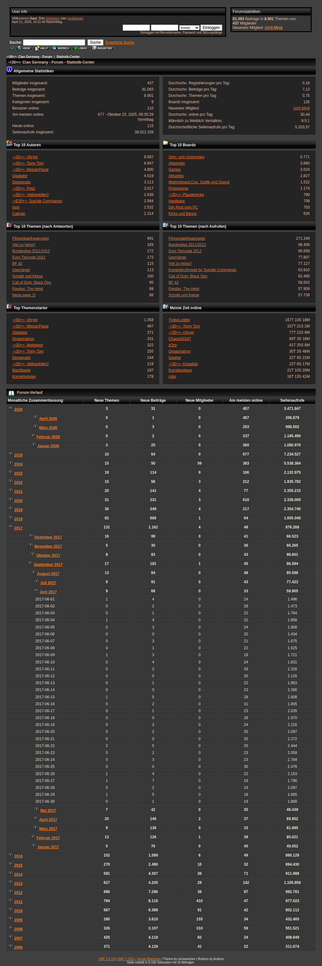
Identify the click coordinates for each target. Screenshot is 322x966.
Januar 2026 (48, 446)
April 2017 (48, 820)
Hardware (177, 201)
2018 (18, 519)
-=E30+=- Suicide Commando (37, 201)
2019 (18, 510)
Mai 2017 (48, 810)
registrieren (75, 18)
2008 (18, 929)
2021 (18, 491)
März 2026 (48, 428)
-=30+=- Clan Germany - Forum (29, 57)
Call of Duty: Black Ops (31, 282)
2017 (18, 528)
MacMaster (21, 370)
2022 (18, 482)
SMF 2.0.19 (106, 959)
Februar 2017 (48, 838)
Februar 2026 (48, 437)
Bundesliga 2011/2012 (31, 251)
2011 (18, 902)
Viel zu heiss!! (24, 245)
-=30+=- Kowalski (183, 364)
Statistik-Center (68, 57)
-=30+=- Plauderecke (186, 195)
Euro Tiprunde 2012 (28, 257)
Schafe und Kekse (27, 276)
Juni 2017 (48, 592)
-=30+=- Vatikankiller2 (30, 195)
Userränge (21, 270)
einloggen (52, 18)
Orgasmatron (23, 339)
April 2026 (48, 418)
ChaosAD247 (180, 339)
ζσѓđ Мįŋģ (274, 27)
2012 (18, 893)
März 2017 (48, 829)
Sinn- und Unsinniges (186, 157)
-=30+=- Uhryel (24, 157)
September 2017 (48, 564)
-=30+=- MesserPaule (30, 169)
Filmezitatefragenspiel (30, 238)
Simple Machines (149, 959)
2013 (18, 883)
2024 (18, 464)
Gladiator (20, 176)
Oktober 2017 (48, 555)
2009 (18, 920)
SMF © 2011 (126, 959)
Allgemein (177, 163)
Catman (18, 213)
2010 (18, 911)
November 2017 (48, 546)
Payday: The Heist (27, 289)
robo (172, 376)
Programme (178, 188)
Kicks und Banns (183, 213)
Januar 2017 (48, 847)
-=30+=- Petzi (23, 188)
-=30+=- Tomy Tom (28, 163)
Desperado (21, 182)
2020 (18, 501)
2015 (18, 865)
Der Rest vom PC (183, 207)
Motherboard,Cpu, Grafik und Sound (199, 182)
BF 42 (17, 263)
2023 (18, 473)
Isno (15, 207)
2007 (18, 938)
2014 (18, 874)
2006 (18, 947)
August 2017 (48, 574)
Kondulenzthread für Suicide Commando (202, 270)
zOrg (173, 345)
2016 (18, 856)
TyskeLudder (179, 320)
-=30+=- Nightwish (27, 345)
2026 (18, 409)
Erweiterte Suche (119, 42)
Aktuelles (176, 176)
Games (175, 169)
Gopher (175, 357)
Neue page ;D (24, 295)
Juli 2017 (48, 583)
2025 (18, 455)
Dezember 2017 (48, 537)
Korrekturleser (24, 376)
